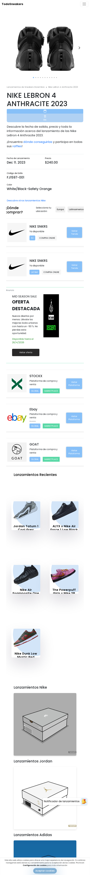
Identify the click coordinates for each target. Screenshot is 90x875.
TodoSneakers (12, 4)
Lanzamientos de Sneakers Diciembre (26, 87)
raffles (17, 146)
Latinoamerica (76, 209)
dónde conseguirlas (37, 142)
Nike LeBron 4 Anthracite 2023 (63, 87)
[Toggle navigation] (84, 4)
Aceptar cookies (45, 870)
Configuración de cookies (35, 865)
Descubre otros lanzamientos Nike (26, 200)
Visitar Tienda (74, 232)
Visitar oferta (25, 352)
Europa (60, 209)
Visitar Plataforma (74, 384)
